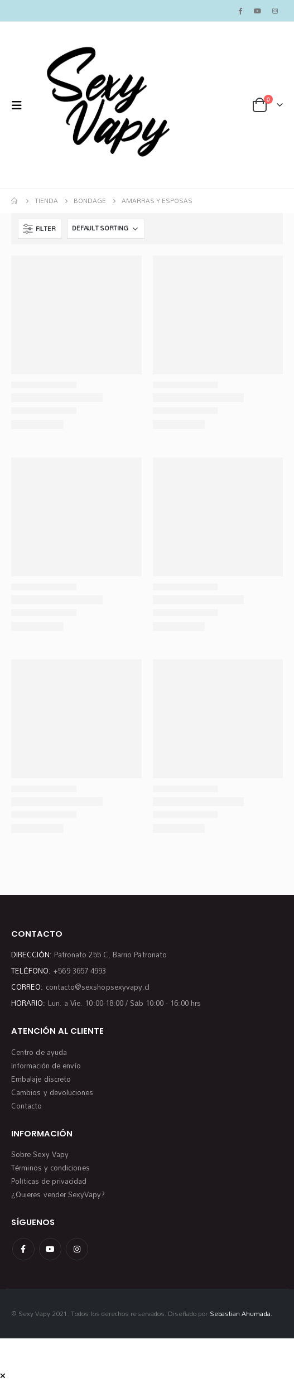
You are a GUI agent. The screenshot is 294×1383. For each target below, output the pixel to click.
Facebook (23, 1249)
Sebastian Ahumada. (241, 1313)
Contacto (26, 1105)
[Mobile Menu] (20, 105)
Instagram (77, 1249)
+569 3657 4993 (79, 970)
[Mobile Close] (3, 1375)
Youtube (50, 1249)
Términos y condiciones (50, 1167)
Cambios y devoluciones (52, 1092)
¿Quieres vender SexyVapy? (58, 1194)
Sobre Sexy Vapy (40, 1154)
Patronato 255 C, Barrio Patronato (110, 954)
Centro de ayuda (39, 1052)
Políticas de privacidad (48, 1181)
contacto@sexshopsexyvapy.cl (98, 987)
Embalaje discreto (41, 1079)
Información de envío (46, 1065)
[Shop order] (106, 229)
